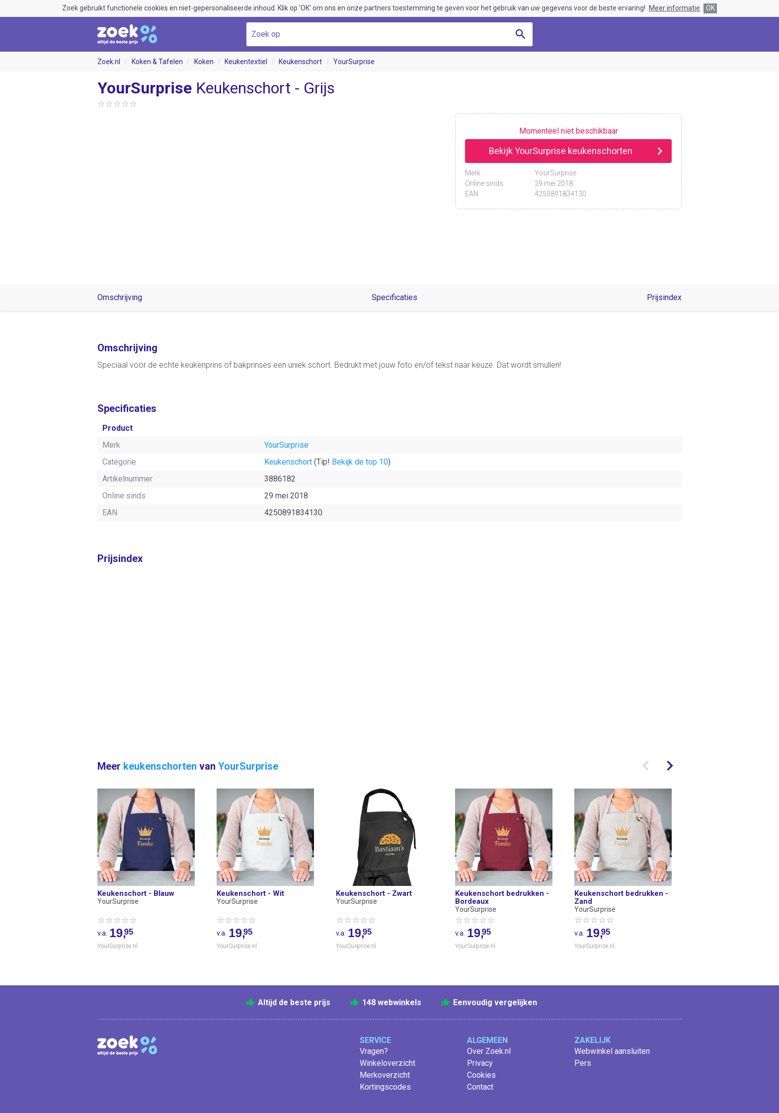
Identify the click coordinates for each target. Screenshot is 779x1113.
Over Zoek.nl (489, 1051)
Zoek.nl (108, 62)
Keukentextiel (246, 62)
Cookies (481, 1075)
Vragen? (374, 1051)
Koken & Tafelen (157, 62)
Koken (204, 62)
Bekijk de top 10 (360, 462)
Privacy (480, 1063)
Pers (582, 1063)
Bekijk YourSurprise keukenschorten (560, 151)
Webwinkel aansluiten (612, 1051)
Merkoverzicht (385, 1075)
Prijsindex (664, 297)
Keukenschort (300, 62)
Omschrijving (119, 297)
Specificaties (394, 297)
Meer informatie (674, 8)
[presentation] (646, 766)
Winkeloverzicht (387, 1063)
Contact (480, 1087)
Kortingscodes (385, 1087)
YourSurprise (354, 62)
